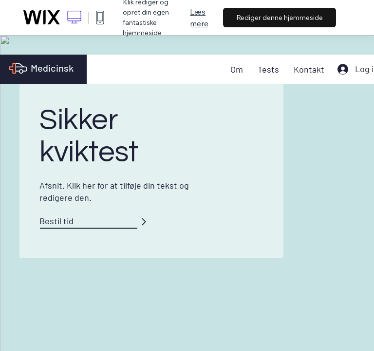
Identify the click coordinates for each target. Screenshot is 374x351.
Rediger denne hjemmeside (279, 17)
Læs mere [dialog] (199, 17)
